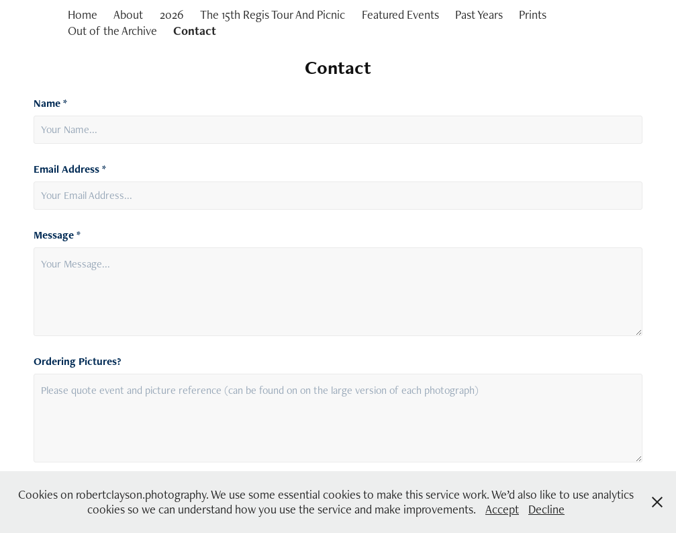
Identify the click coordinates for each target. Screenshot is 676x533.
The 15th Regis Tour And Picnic (272, 14)
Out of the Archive (112, 30)
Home (82, 14)
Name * (50, 103)
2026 (172, 14)
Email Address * (70, 169)
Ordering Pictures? (78, 361)
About (128, 14)
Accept (502, 509)
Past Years (479, 14)
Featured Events (400, 14)
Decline (546, 509)
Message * (57, 235)
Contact (194, 30)
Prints (532, 14)
